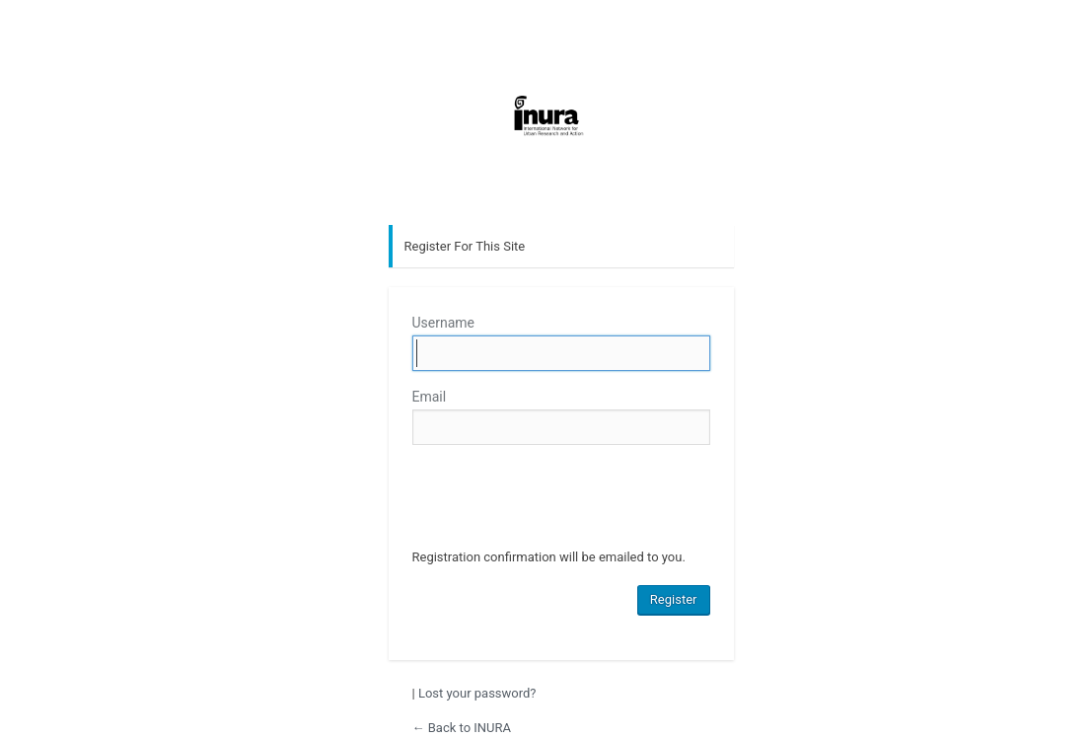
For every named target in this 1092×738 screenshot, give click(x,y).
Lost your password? (477, 693)
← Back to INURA (462, 727)
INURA (546, 144)
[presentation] (562, 499)
